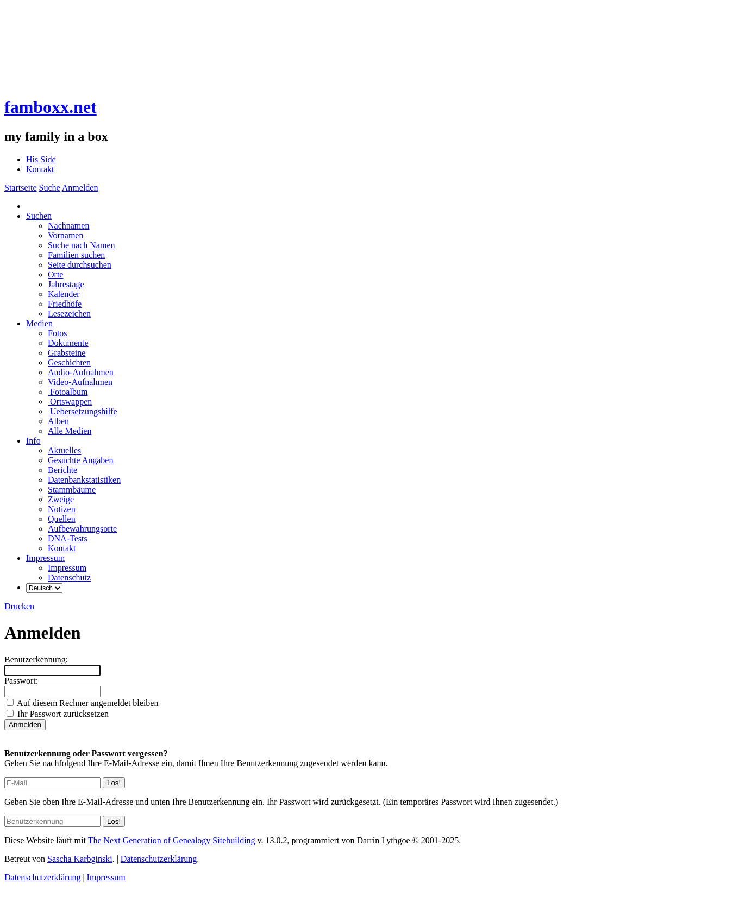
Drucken (19, 606)
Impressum (45, 558)
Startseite (20, 187)
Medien (39, 323)
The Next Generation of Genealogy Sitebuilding (171, 840)
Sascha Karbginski (79, 858)
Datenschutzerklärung (159, 858)
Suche (49, 187)
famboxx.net (50, 107)
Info (33, 440)
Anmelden (80, 187)
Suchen (39, 215)
